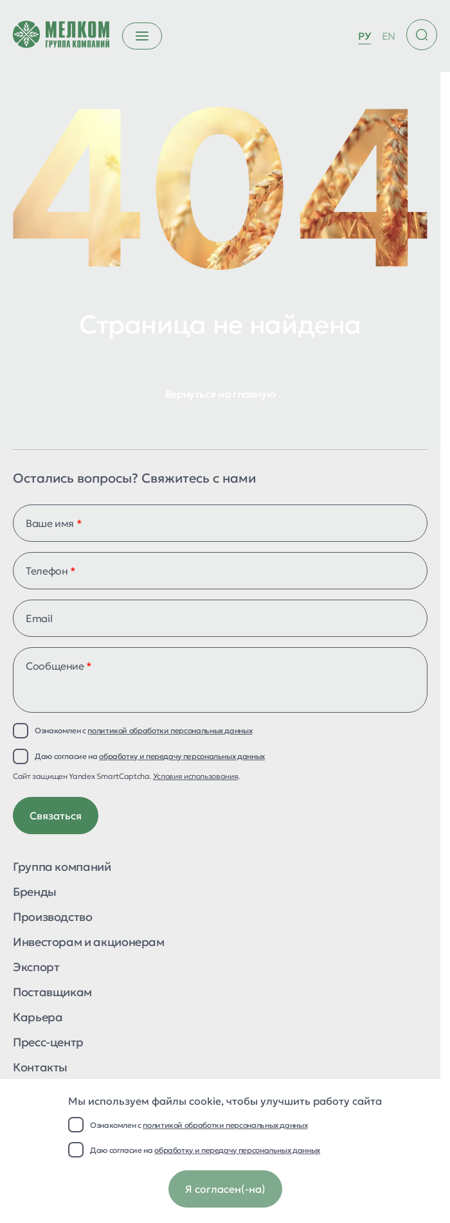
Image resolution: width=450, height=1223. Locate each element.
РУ (364, 36)
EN (388, 36)
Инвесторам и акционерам (89, 942)
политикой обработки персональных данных (225, 1125)
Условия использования (195, 776)
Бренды (35, 892)
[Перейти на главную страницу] (61, 36)
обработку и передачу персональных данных (237, 1150)
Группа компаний (62, 867)
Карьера (37, 1018)
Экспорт (36, 967)
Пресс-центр (48, 1043)
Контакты (40, 1068)
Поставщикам (52, 992)
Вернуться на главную (220, 394)
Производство (53, 917)
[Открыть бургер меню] (142, 35)
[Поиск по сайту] (421, 34)
